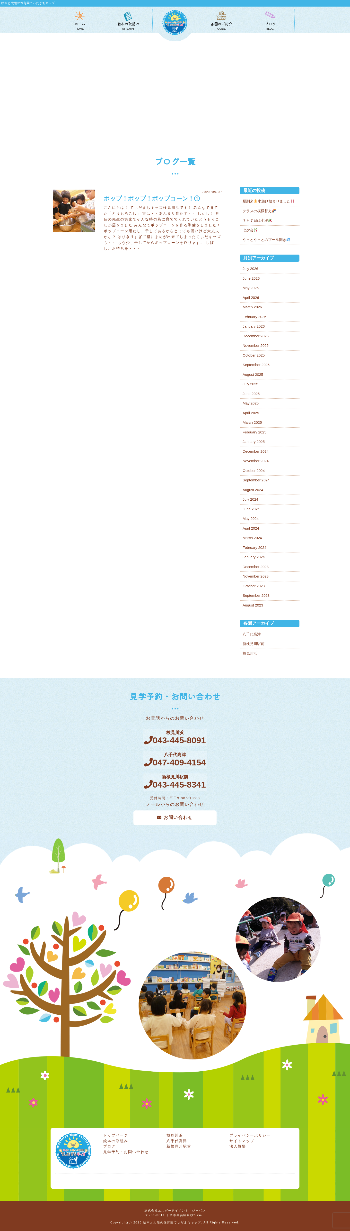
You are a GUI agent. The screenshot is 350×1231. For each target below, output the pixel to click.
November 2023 (256, 576)
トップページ (115, 1134)
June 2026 (251, 278)
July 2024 (250, 499)
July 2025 (250, 384)
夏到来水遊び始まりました (268, 201)
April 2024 (251, 528)
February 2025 (254, 432)
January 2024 (254, 557)
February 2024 (254, 547)
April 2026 (251, 297)
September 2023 (256, 595)
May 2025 (251, 403)
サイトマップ (241, 1140)
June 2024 (251, 509)
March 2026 (252, 307)
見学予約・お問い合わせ (126, 1150)
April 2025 (251, 413)
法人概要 (237, 1145)
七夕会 (250, 230)
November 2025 (256, 345)
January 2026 (254, 326)
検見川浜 (250, 653)
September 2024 (256, 480)
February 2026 (254, 317)
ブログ (109, 1145)
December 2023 (256, 567)
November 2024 (256, 461)
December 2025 (256, 336)
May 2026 (251, 288)
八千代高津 (252, 634)
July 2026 (250, 268)
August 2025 (253, 374)
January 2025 (254, 442)
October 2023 (254, 586)
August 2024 (253, 490)
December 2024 (256, 451)
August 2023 (253, 605)
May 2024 (251, 518)
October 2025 (254, 355)
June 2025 (251, 394)
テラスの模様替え (259, 211)
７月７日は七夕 (257, 220)
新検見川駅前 (253, 644)
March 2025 (252, 422)
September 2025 (256, 365)
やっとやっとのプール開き (266, 240)
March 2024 (252, 538)
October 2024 (254, 471)
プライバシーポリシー (250, 1134)
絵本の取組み (115, 1140)
